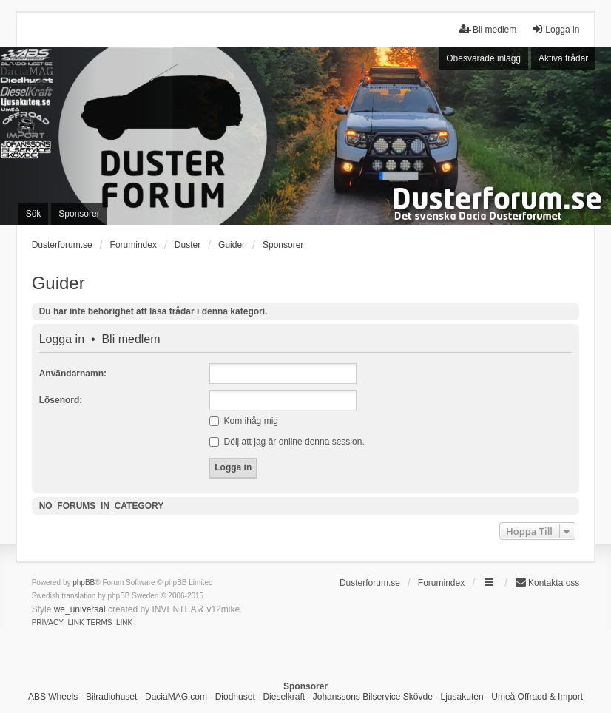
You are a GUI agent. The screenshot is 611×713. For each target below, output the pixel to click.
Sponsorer (283, 245)
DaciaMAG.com (176, 697)
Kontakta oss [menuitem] (547, 582)
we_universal (80, 609)
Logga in (61, 339)
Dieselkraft (284, 697)
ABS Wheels (53, 697)
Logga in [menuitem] (555, 29)
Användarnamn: (73, 373)
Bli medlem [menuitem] (487, 29)
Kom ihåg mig (243, 421)
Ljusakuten (462, 697)
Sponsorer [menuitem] (78, 214)
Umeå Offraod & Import (537, 697)
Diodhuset (235, 697)
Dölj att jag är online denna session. (286, 441)
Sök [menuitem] (33, 214)
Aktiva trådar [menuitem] (563, 58)
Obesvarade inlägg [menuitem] (483, 58)
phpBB (83, 582)
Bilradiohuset (111, 697)
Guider (58, 283)
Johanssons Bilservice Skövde (373, 697)
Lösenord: (61, 400)
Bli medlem (130, 339)
